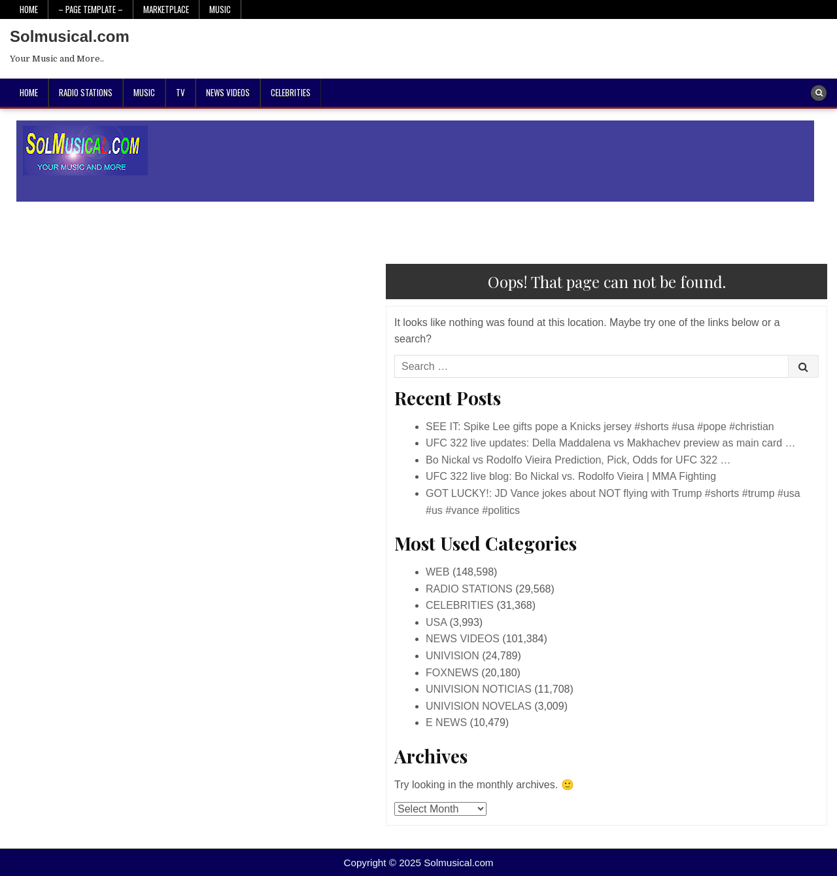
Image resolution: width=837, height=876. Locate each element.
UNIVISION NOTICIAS (479, 689)
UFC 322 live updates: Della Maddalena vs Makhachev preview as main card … (611, 442)
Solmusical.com (69, 36)
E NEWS (446, 722)
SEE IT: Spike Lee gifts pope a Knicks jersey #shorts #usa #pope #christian (600, 426)
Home (29, 9)
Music (220, 9)
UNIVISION (452, 655)
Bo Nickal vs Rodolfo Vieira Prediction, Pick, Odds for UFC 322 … (578, 459)
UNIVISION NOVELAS (479, 706)
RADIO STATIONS (85, 92)
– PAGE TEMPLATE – (90, 9)
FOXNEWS (452, 672)
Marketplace (166, 9)
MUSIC (144, 92)
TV (180, 92)
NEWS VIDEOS (228, 92)
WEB (437, 571)
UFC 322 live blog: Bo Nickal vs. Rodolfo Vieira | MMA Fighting (571, 476)
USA (436, 622)
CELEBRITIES (291, 92)
